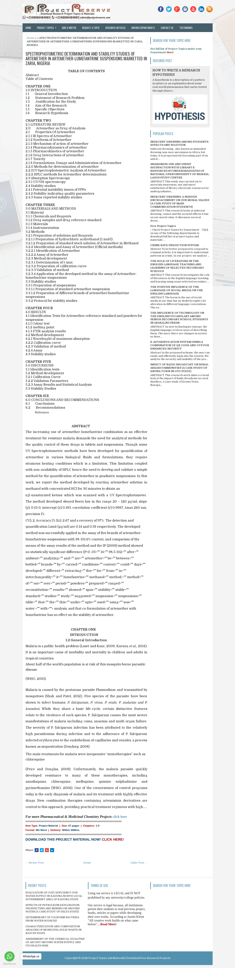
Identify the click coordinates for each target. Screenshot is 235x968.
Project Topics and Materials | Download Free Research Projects (129, 958)
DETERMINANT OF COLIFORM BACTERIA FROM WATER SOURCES (52, 919)
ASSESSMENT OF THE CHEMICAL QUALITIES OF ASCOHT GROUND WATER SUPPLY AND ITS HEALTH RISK (55, 942)
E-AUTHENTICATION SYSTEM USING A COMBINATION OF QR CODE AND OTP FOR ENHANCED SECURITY (179, 345)
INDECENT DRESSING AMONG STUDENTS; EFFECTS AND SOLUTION (179, 143)
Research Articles (116, 28)
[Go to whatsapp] (9, 956)
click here (120, 817)
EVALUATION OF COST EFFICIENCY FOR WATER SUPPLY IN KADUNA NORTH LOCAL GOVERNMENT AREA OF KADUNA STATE (54, 896)
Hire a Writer (69, 28)
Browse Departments (143, 28)
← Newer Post (35, 862)
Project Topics (48, 26)
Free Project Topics (163, 225)
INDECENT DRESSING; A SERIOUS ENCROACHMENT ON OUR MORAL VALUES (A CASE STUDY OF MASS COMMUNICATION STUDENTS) (179, 201)
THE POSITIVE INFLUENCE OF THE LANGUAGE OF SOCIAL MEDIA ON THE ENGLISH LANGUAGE (176, 290)
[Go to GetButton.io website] (9, 964)
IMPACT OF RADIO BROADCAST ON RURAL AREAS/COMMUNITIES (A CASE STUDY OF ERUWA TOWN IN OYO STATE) (179, 368)
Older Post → (138, 862)
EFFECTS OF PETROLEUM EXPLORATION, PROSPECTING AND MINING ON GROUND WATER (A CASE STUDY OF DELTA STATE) (53, 908)
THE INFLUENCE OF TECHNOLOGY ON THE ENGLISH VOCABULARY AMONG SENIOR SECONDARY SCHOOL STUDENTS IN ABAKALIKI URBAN (179, 317)
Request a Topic (91, 28)
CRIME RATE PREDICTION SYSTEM (174, 245)
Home (28, 28)
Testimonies (186, 28)
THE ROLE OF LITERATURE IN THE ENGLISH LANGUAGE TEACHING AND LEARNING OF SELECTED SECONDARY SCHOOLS (177, 266)
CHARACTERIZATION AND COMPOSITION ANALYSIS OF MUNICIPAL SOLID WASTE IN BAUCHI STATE (54, 930)
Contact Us (167, 28)
